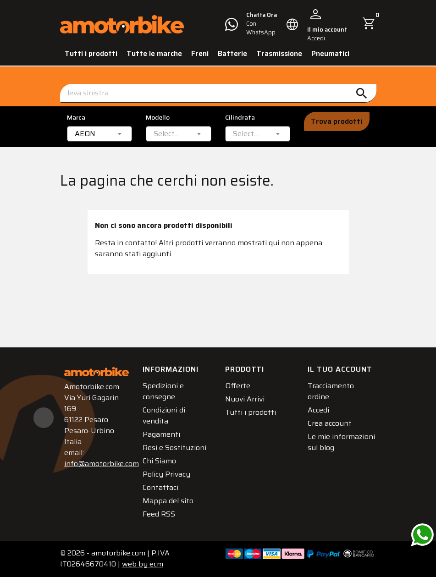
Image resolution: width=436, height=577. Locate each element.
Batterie (232, 53)
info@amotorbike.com (101, 463)
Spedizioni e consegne (163, 391)
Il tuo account (340, 369)
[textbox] (166, 133)
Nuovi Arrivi (245, 399)
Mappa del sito (168, 500)
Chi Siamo (159, 461)
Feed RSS (159, 514)
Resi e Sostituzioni (174, 447)
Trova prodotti (336, 121)
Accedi (318, 410)
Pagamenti (161, 434)
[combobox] (99, 134)
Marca (76, 117)
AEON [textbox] (85, 133)
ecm (142, 564)
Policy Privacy (166, 474)
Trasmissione (279, 53)
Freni (200, 53)
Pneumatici (330, 53)
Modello (158, 117)
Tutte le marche (154, 53)
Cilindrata (240, 117)
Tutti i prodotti (91, 53)
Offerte (237, 385)
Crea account (330, 423)
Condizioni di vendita (164, 415)
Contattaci (160, 487)
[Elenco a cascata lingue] (292, 24)
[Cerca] (218, 93)
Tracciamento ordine (331, 391)
